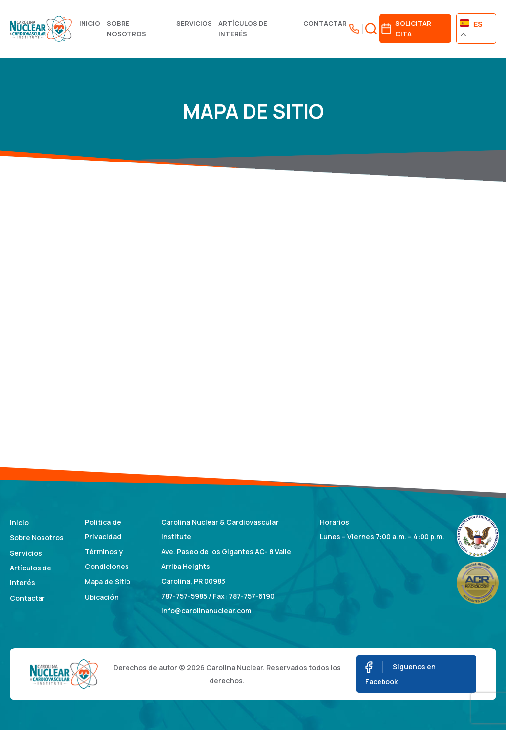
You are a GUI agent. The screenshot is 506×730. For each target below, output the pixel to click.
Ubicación (102, 597)
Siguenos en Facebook (400, 673)
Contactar (325, 23)
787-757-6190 (252, 596)
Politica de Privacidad (103, 529)
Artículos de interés (242, 28)
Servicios (194, 23)
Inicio (89, 23)
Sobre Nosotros (126, 28)
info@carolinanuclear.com (206, 610)
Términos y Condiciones (107, 559)
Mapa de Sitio (107, 581)
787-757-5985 (184, 596)
